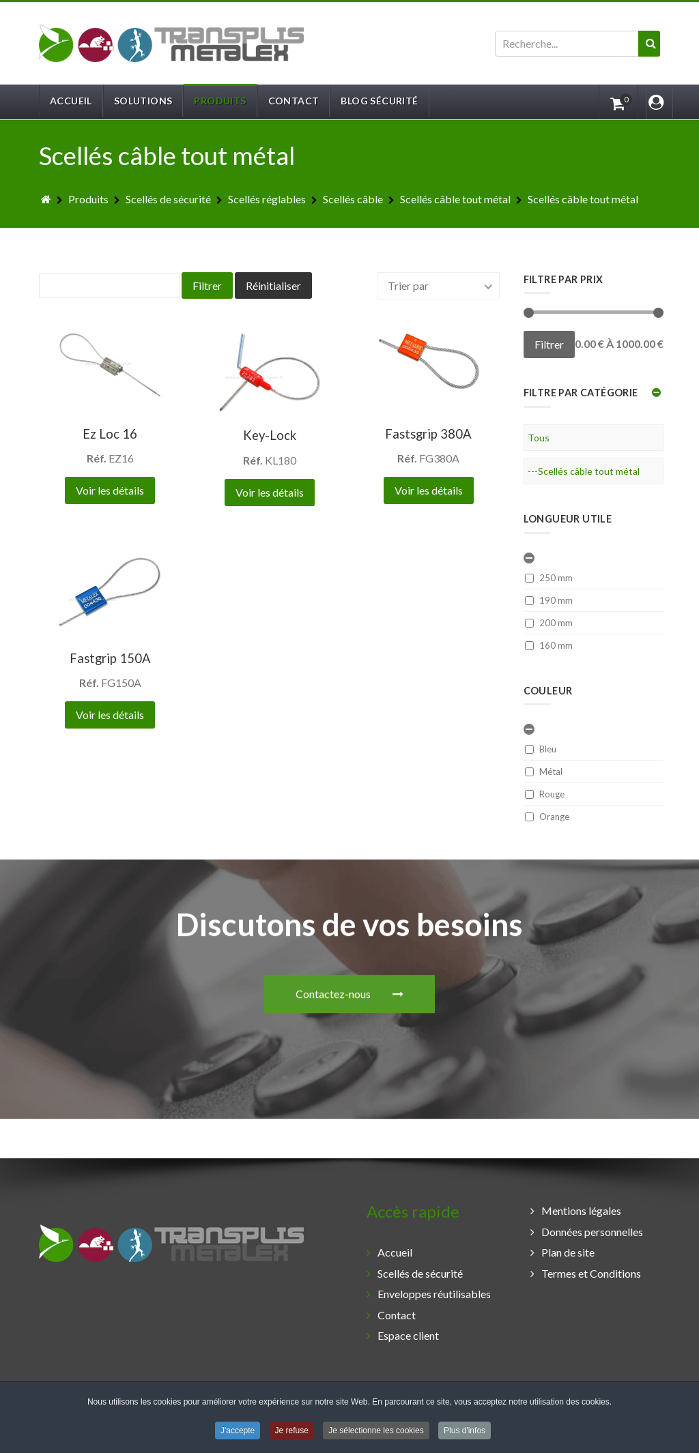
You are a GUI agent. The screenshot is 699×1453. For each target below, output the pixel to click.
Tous (539, 437)
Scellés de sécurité (420, 1273)
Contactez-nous (349, 870)
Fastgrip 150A (110, 658)
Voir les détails (110, 490)
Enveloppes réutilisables (434, 1293)
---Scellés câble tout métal (584, 471)
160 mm (549, 645)
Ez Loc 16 (110, 433)
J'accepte (237, 1432)
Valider (654, 56)
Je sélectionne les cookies (375, 1432)
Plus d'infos (464, 1432)
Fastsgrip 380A (428, 433)
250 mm (549, 577)
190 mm (549, 600)
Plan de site (568, 1252)
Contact (396, 1314)
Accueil (394, 1252)
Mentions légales (581, 1210)
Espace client (408, 1335)
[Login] (655, 101)
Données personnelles (592, 1231)
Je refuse (292, 1432)
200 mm (549, 622)
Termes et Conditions (591, 1273)
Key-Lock (269, 435)
